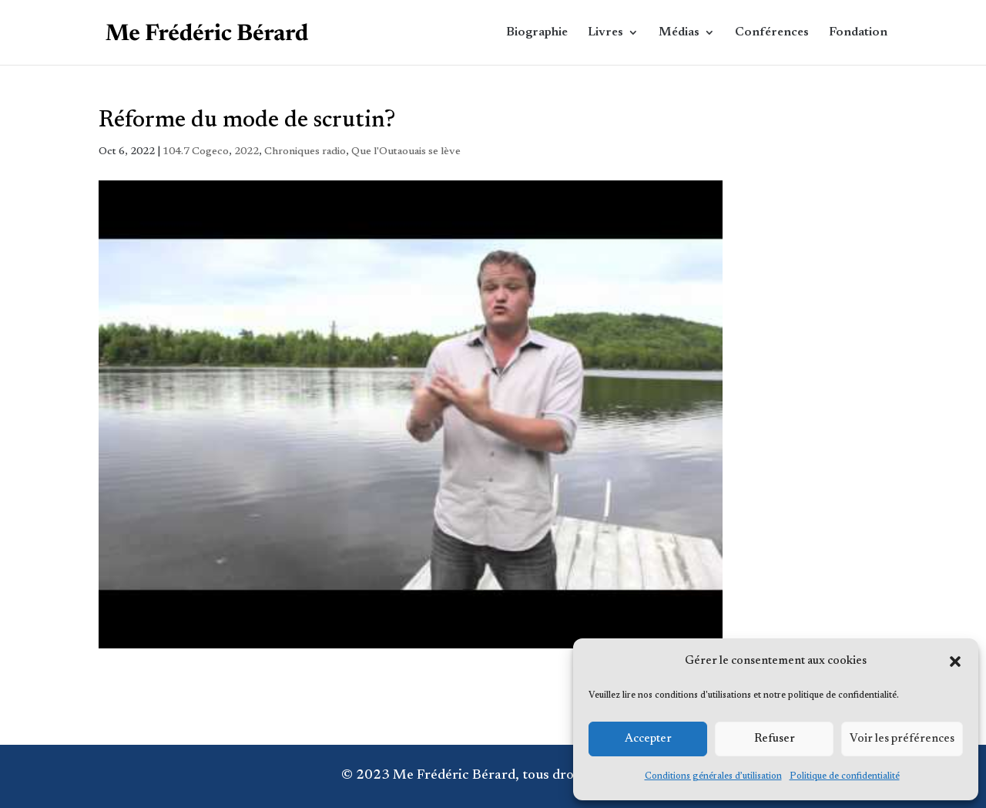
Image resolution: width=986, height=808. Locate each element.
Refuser (774, 739)
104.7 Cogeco (196, 151)
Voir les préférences (902, 739)
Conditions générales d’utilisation (713, 776)
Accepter (648, 739)
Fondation (858, 33)
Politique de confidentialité (845, 776)
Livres (605, 33)
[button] (955, 661)
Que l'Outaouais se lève (406, 151)
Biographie (537, 33)
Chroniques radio (305, 151)
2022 (246, 151)
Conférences (772, 33)
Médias (679, 33)
